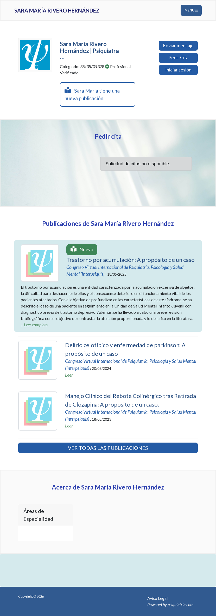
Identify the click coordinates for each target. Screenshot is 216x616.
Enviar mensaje (178, 45)
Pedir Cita (178, 57)
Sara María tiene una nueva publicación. (92, 94)
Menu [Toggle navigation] (191, 10)
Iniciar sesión (178, 70)
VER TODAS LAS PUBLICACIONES (108, 448)
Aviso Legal (157, 598)
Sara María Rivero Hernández (56, 10)
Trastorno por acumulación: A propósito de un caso (130, 259)
